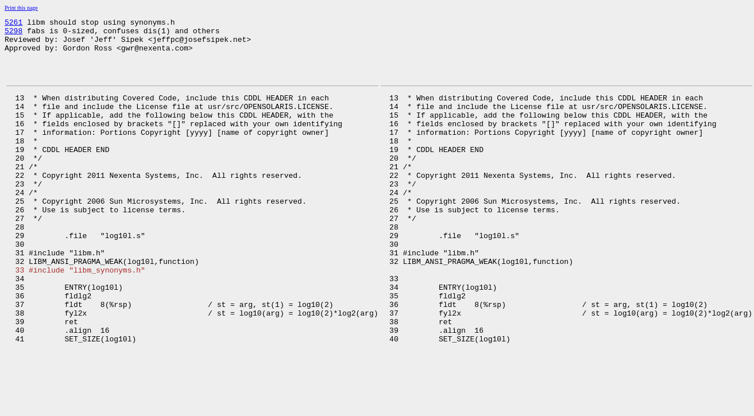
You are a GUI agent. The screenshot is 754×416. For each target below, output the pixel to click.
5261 (13, 23)
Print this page (21, 8)
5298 (13, 34)
